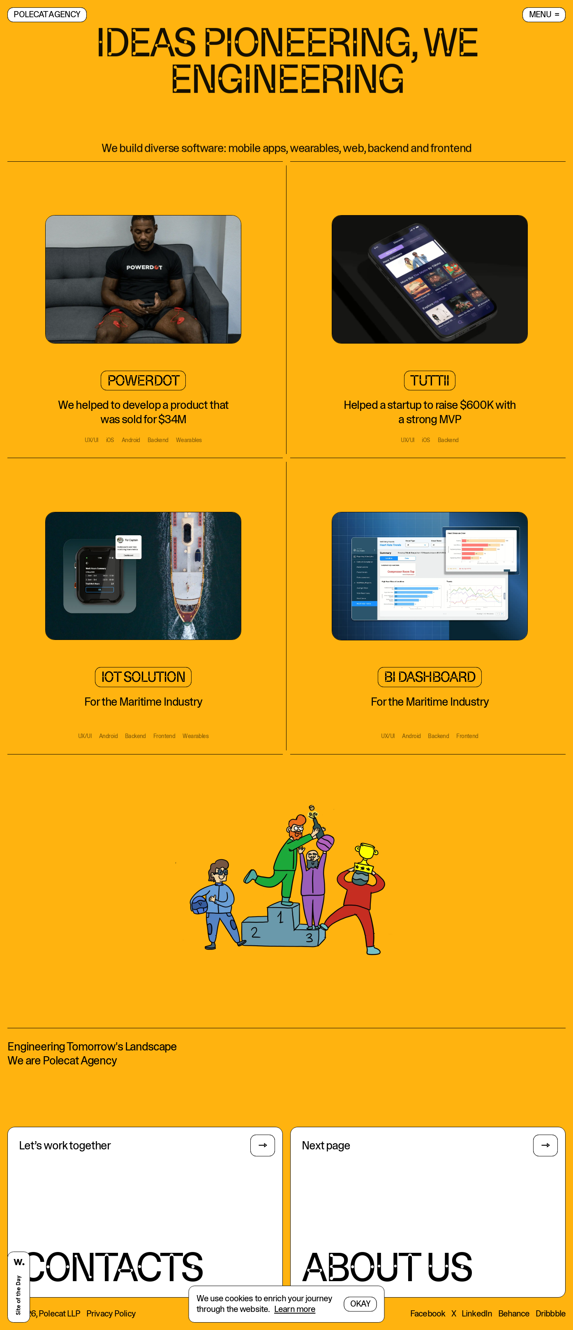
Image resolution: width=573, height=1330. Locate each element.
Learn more (294, 1309)
